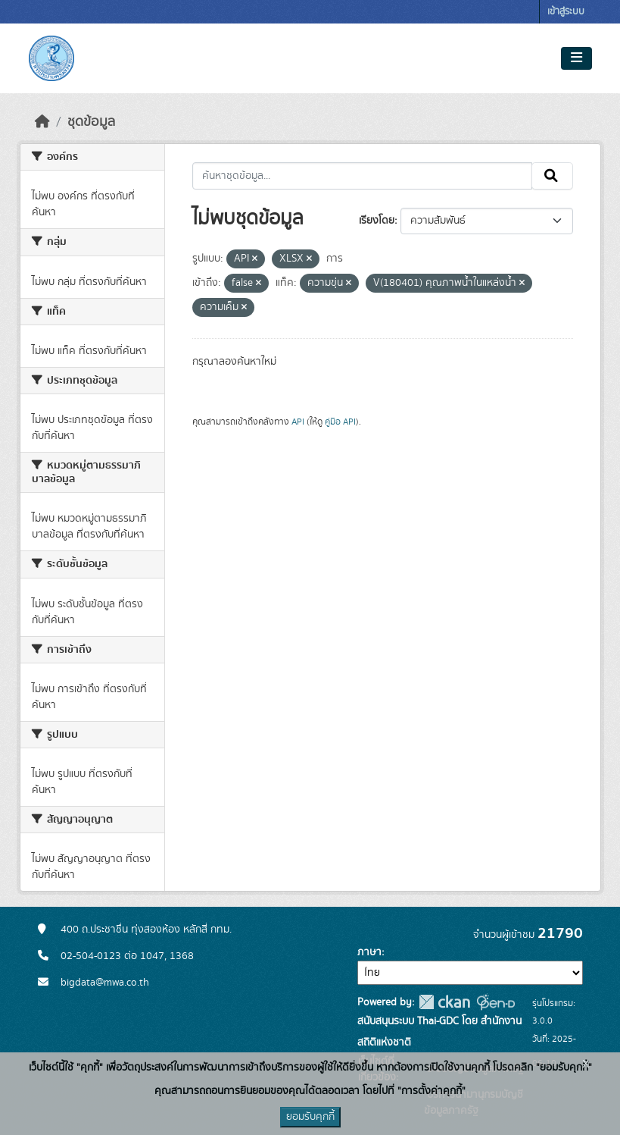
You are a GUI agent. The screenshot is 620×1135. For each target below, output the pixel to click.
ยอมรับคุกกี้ (310, 1116)
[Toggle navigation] (576, 58)
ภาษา (369, 952)
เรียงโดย (376, 220)
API (297, 421)
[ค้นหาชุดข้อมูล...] (362, 176)
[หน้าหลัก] (42, 122)
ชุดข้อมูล (91, 122)
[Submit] (552, 176)
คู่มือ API (340, 421)
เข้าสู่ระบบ (565, 12)
